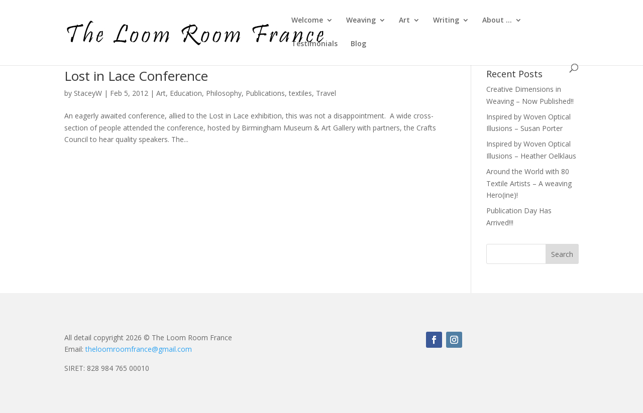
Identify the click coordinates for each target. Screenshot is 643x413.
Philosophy (224, 93)
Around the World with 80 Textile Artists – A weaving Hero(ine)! (529, 183)
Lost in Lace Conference (136, 76)
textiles (300, 93)
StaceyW (88, 93)
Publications (265, 93)
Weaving (361, 21)
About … (497, 21)
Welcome (307, 21)
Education (186, 93)
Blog (358, 44)
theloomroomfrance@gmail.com (138, 349)
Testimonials (314, 44)
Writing (446, 21)
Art (404, 21)
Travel (326, 93)
